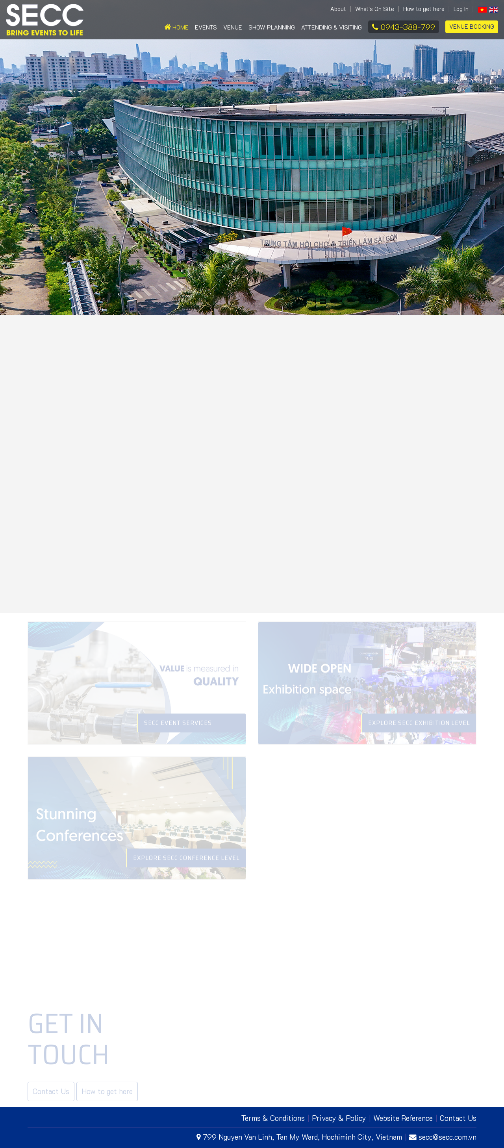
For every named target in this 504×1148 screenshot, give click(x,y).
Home (176, 27)
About (338, 9)
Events (206, 27)
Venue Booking (471, 26)
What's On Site (374, 9)
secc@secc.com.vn (442, 1137)
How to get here (424, 9)
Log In (461, 9)
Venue (232, 27)
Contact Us (458, 1118)
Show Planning (271, 27)
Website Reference (403, 1118)
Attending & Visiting (331, 27)
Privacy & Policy (339, 1118)
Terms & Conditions (273, 1118)
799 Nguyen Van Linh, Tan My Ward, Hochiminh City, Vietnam (299, 1137)
